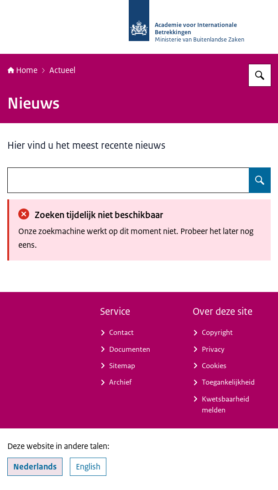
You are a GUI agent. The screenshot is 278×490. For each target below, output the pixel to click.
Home (22, 70)
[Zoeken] (260, 75)
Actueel (62, 70)
